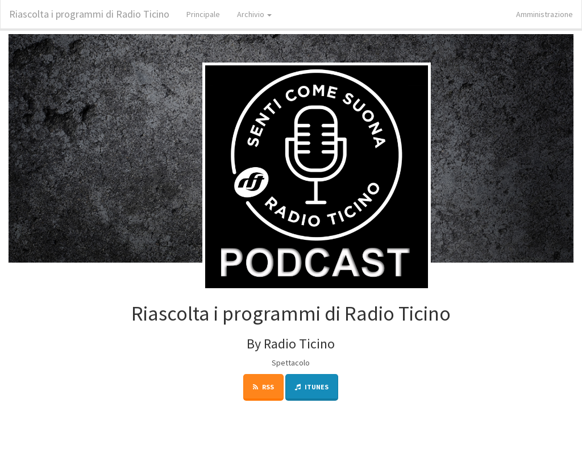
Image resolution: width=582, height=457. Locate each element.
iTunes (312, 387)
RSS (263, 387)
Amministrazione (544, 14)
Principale (203, 14)
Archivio (254, 14)
